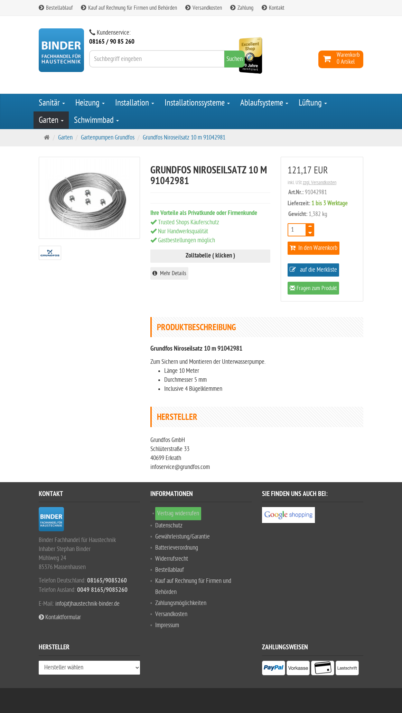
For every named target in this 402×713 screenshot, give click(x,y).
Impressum (167, 625)
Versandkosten (203, 8)
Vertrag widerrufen (178, 513)
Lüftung (313, 103)
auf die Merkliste (313, 269)
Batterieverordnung (176, 547)
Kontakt (273, 8)
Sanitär (52, 103)
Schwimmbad (96, 120)
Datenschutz (169, 525)
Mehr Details (169, 273)
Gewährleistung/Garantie (182, 536)
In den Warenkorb (313, 248)
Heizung (90, 103)
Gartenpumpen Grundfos (107, 137)
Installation (134, 103)
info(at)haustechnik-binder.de (87, 603)
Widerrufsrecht (171, 558)
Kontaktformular (60, 617)
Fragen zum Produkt (313, 289)
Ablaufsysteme (264, 103)
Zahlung (241, 8)
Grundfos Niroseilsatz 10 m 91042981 (184, 137)
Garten (51, 120)
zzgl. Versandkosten (319, 183)
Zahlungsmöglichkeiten (180, 603)
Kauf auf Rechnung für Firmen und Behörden (129, 8)
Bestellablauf (56, 8)
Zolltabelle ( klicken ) (210, 256)
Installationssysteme (197, 103)
